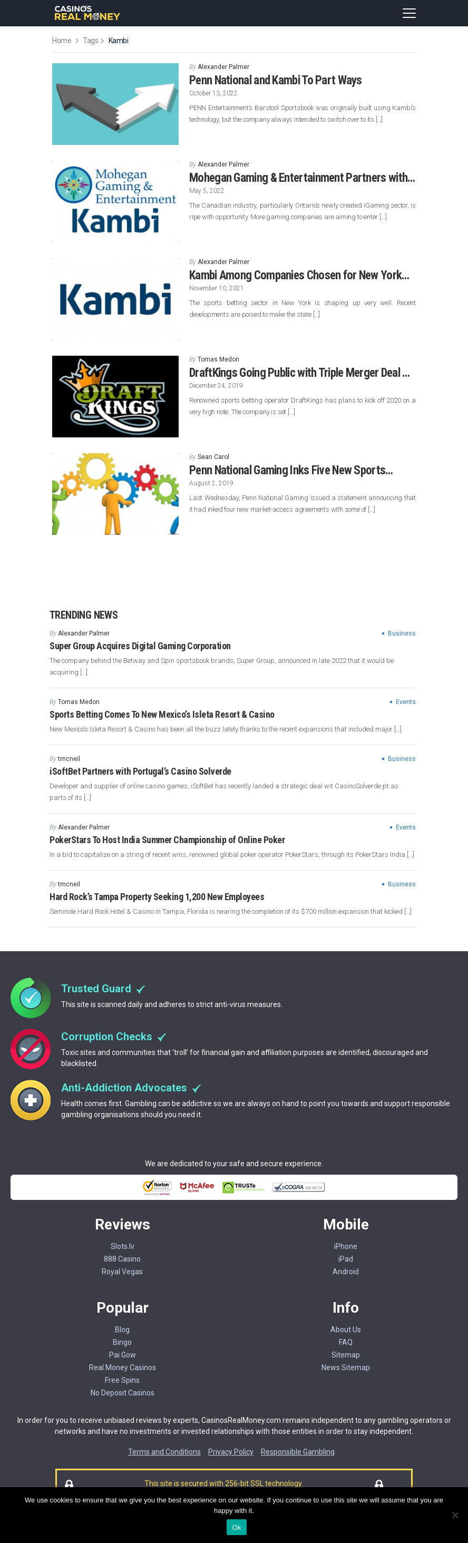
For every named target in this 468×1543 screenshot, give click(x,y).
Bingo (122, 1342)
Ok (236, 1527)
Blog (122, 1329)
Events (406, 702)
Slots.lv (122, 1246)
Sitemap (345, 1355)
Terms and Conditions (164, 1452)
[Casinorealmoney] (87, 19)
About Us (345, 1329)
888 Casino (122, 1259)
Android (346, 1271)
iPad (345, 1259)
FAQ (346, 1342)
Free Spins (122, 1380)
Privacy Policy (230, 1452)
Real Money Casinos (122, 1367)
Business (402, 633)
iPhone (345, 1246)
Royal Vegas (122, 1271)
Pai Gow (122, 1355)
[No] (455, 1515)
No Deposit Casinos (122, 1393)
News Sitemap (345, 1367)
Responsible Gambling (298, 1452)
